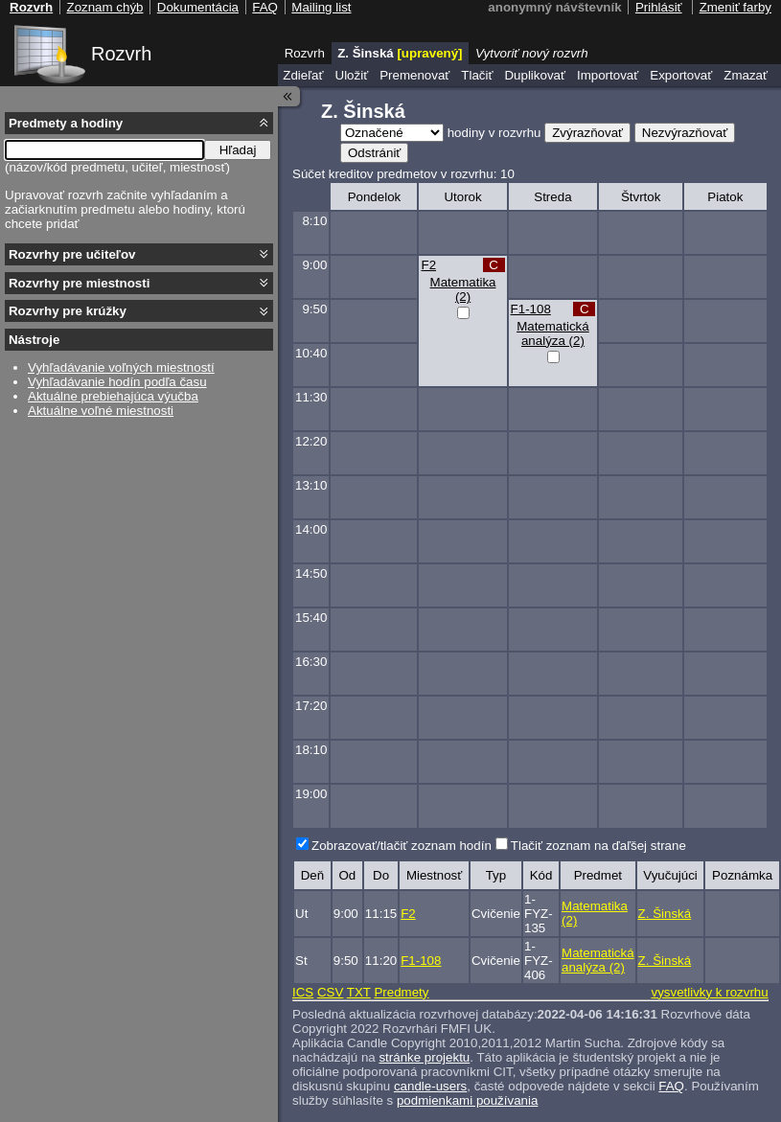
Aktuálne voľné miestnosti (100, 410)
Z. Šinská (665, 913)
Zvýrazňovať (587, 133)
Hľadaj (238, 150)
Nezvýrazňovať (684, 133)
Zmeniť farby (735, 7)
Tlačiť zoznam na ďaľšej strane (598, 845)
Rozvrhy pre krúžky (67, 311)
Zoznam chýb (104, 7)
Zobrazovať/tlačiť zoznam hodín (401, 845)
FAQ (671, 1086)
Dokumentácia (198, 7)
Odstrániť (374, 153)
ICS (302, 992)
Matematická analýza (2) (553, 333)
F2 (428, 265)
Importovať (607, 75)
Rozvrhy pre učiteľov (72, 254)
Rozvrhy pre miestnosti (79, 283)
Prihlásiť (658, 7)
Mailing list (321, 7)
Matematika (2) (463, 289)
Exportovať (681, 75)
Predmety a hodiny (66, 123)
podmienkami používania (467, 1100)
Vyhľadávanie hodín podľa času (117, 382)
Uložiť (352, 75)
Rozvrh (121, 53)
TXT (359, 992)
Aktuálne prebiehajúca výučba (113, 396)
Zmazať (746, 75)
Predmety (401, 992)
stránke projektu (424, 1057)
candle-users (430, 1086)
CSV (330, 992)
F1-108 (531, 309)
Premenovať (414, 75)
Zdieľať (303, 75)
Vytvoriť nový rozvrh (531, 53)
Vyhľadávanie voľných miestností (121, 367)
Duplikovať (534, 75)
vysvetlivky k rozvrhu (709, 992)
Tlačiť (477, 75)
